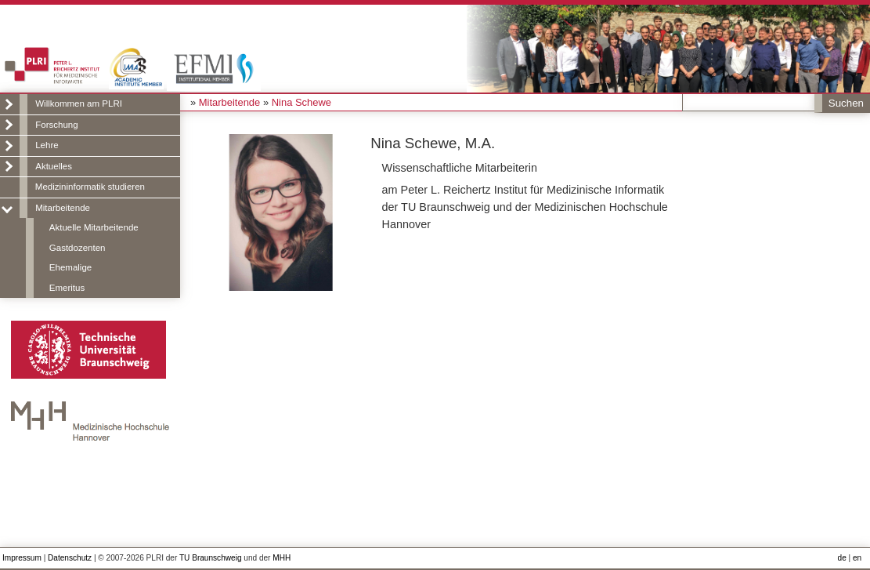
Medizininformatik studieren (90, 186)
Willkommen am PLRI (78, 103)
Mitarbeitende (62, 207)
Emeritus (67, 287)
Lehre (46, 145)
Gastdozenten (77, 247)
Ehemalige (70, 267)
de (842, 558)
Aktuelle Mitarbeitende (94, 227)
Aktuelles (53, 166)
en (857, 558)
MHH (282, 558)
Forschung (56, 124)
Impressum (22, 558)
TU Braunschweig (210, 558)
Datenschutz (70, 558)
